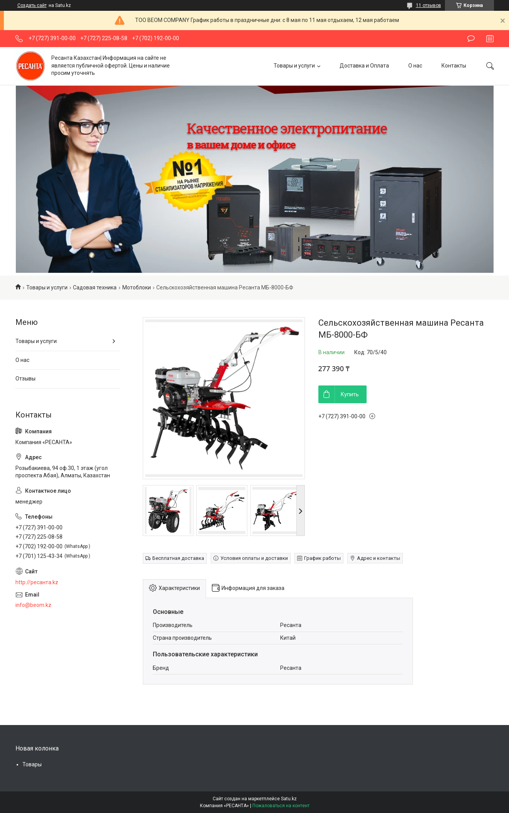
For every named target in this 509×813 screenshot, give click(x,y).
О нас (415, 66)
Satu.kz (289, 798)
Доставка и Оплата (364, 66)
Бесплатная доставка (178, 558)
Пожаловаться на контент (280, 805)
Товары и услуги (294, 66)
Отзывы (25, 378)
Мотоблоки (136, 287)
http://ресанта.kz (36, 582)
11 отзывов (428, 5)
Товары (32, 764)
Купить (350, 394)
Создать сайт (32, 5)
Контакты (453, 66)
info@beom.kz (33, 605)
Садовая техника (95, 287)
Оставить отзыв (471, 38)
